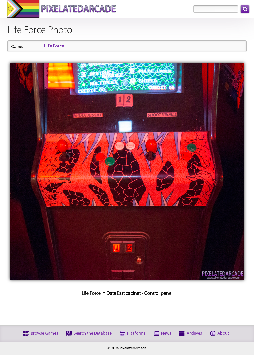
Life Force (54, 46)
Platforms (136, 333)
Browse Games (44, 333)
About (223, 333)
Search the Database (93, 333)
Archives (194, 333)
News (166, 333)
